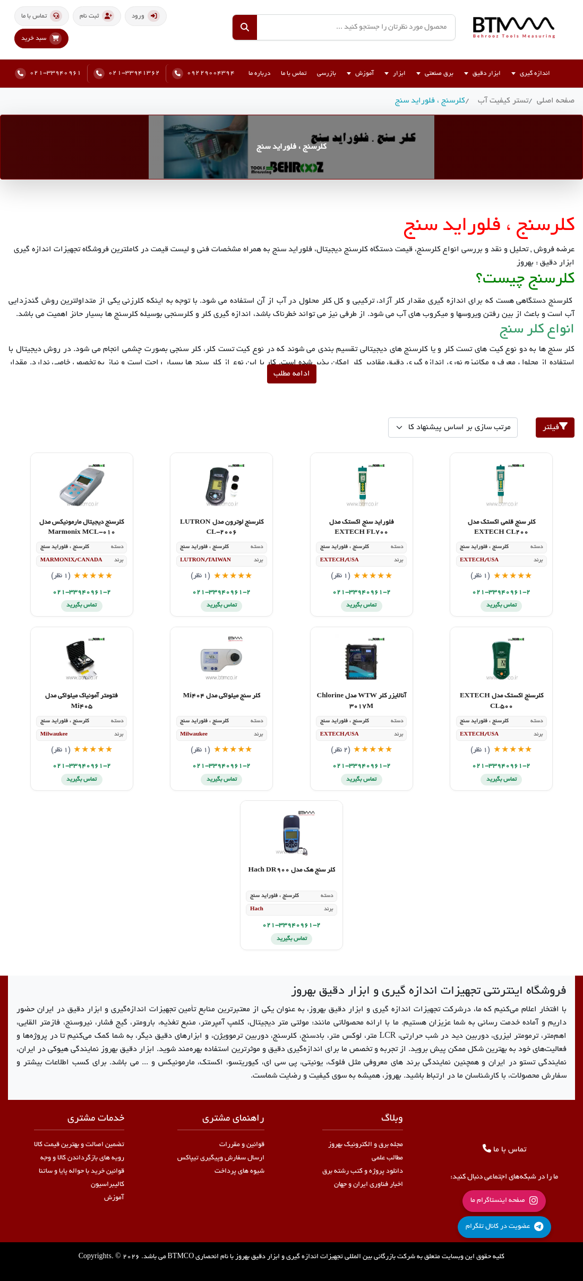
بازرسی (326, 73)
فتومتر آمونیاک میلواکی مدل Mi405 (81, 701)
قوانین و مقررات (241, 1145)
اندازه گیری (530, 73)
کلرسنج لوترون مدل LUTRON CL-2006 (221, 527)
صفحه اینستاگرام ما (504, 1201)
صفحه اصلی (556, 101)
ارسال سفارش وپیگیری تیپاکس (220, 1158)
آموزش (360, 73)
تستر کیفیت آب (503, 101)
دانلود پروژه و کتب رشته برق (362, 1171)
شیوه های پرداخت (239, 1171)
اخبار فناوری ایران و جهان (368, 1185)
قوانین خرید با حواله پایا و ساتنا (81, 1171)
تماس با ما (293, 73)
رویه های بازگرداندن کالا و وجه (82, 1158)
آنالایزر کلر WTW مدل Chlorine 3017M (361, 701)
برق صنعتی (434, 73)
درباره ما (259, 73)
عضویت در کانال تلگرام (504, 1227)
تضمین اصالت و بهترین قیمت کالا (79, 1145)
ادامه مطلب (291, 374)
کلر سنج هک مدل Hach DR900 (291, 870)
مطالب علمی (387, 1158)
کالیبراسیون (107, 1185)
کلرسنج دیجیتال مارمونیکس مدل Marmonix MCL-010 (81, 527)
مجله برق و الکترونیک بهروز (365, 1145)
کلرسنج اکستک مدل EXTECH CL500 (501, 701)
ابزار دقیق (482, 73)
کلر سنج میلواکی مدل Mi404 (221, 696)
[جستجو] (245, 27)
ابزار (395, 73)
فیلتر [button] (555, 427)
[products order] (453, 427)
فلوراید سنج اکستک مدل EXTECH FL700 (361, 527)
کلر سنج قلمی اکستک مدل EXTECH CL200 (501, 527)
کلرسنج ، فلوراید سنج (430, 101)
